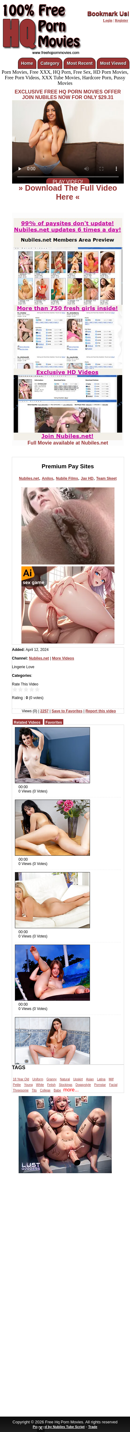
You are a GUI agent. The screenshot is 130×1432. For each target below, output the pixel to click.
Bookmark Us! (108, 13)
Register (121, 20)
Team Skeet (106, 478)
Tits (34, 1090)
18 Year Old (21, 1079)
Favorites (54, 722)
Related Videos (27, 722)
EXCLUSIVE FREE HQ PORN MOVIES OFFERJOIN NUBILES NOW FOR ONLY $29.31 (68, 94)
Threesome (21, 1090)
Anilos (47, 478)
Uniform (37, 1079)
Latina (101, 1079)
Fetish (51, 1084)
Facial (113, 1084)
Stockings (65, 1084)
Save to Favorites (67, 711)
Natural (65, 1079)
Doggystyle (83, 1084)
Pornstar (100, 1084)
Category (50, 63)
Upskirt (78, 1079)
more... (71, 1089)
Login (107, 20)
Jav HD (87, 478)
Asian (90, 1079)
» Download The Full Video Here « (68, 192)
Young (28, 1084)
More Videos (63, 658)
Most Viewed (113, 63)
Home (27, 63)
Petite (17, 1084)
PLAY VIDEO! (67, 181)
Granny (52, 1079)
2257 (44, 711)
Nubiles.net (29, 478)
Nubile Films (67, 478)
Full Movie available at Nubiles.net (68, 440)
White (40, 1084)
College (45, 1090)
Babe (57, 1090)
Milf (111, 1079)
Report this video (100, 711)
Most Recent (79, 63)
